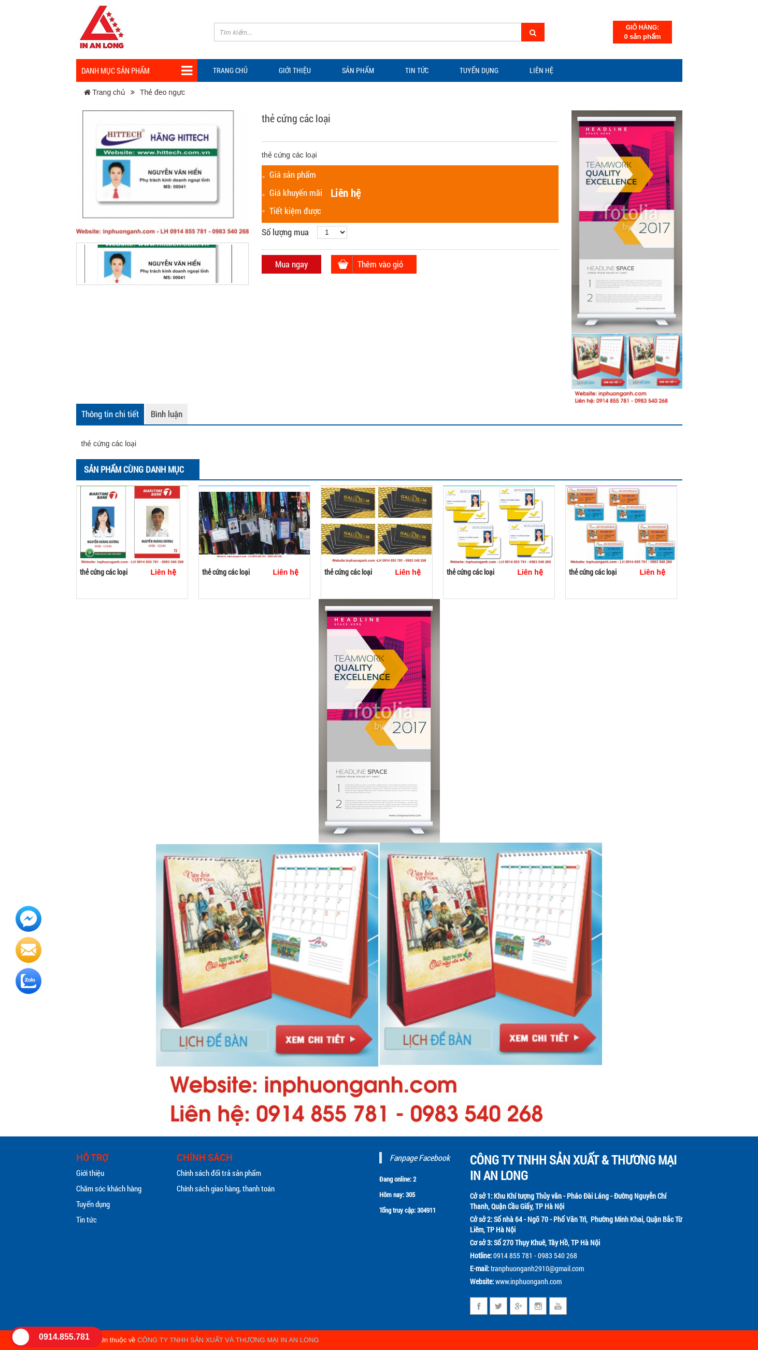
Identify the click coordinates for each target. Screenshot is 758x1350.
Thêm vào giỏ (380, 264)
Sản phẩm (358, 70)
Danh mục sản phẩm (136, 70)
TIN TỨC (416, 70)
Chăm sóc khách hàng (108, 1188)
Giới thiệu (295, 70)
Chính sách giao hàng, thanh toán (226, 1188)
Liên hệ (541, 70)
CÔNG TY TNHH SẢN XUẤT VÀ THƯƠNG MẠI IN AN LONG (228, 1340)
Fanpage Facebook (420, 1157)
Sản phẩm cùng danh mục (134, 469)
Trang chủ (230, 70)
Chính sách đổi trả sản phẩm (219, 1173)
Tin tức (86, 1219)
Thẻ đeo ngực (162, 92)
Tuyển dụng (479, 70)
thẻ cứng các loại (103, 572)
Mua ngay (291, 264)
